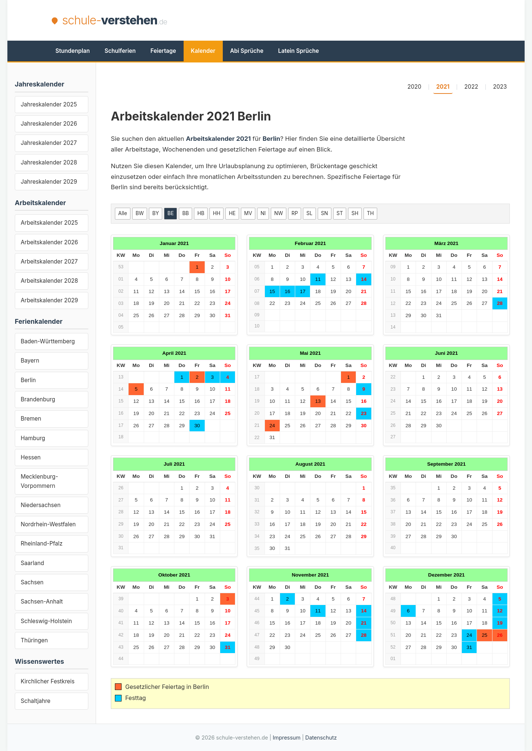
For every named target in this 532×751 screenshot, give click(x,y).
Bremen (31, 418)
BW (140, 213)
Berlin (28, 380)
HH (216, 213)
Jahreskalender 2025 (49, 104)
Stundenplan (72, 50)
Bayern (30, 360)
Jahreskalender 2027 (49, 142)
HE (232, 213)
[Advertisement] (345, 20)
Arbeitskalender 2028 (49, 280)
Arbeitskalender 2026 (49, 242)
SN (324, 213)
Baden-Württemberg (48, 341)
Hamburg (33, 438)
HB (200, 213)
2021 (443, 86)
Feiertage (163, 50)
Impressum (286, 737)
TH (370, 213)
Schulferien (120, 50)
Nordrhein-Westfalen (48, 524)
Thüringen (34, 640)
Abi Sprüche (246, 50)
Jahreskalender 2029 (49, 181)
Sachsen (32, 582)
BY (155, 213)
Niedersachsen (41, 505)
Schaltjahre (35, 700)
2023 (500, 86)
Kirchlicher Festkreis (48, 681)
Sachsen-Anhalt (42, 601)
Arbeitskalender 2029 (49, 300)
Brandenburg (38, 399)
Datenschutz (321, 737)
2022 (471, 86)
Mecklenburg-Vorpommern (39, 481)
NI (263, 213)
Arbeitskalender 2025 (49, 222)
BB (185, 213)
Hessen (31, 457)
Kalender (203, 50)
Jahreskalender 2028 (49, 162)
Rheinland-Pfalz (41, 543)
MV (248, 213)
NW (278, 213)
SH (354, 213)
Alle (122, 213)
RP (294, 213)
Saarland (32, 563)
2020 (414, 86)
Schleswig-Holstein (46, 621)
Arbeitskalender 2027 (49, 261)
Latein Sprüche (298, 50)
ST (340, 213)
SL (309, 213)
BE (170, 213)
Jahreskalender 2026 (49, 123)
